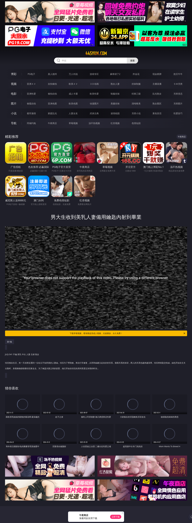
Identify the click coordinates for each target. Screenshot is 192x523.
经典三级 (136, 93)
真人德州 (52, 74)
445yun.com (96, 53)
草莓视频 (73, 123)
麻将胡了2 (115, 74)
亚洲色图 (52, 103)
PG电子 (31, 74)
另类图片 (178, 103)
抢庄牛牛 (178, 74)
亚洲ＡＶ (31, 83)
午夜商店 (52, 123)
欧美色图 (73, 103)
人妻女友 (73, 113)
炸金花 (136, 74)
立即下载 (116, 516)
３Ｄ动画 (94, 83)
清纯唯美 (136, 103)
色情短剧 (136, 123)
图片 (14, 103)
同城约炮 (31, 123)
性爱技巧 (178, 113)
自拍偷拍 (52, 83)
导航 (14, 123)
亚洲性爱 (31, 93)
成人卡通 (73, 93)
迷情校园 (115, 113)
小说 (14, 113)
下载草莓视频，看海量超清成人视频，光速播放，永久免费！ (128, 333)
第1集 (9, 341)
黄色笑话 (157, 113)
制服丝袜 (115, 93)
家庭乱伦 (52, 113)
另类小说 (136, 113)
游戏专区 (94, 74)
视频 (14, 84)
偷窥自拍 (31, 103)
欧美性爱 (94, 93)
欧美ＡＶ (73, 83)
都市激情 (31, 113)
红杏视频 (115, 123)
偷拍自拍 (52, 93)
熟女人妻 (115, 83)
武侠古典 (94, 113)
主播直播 (157, 83)
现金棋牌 (157, 74)
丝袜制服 (136, 83)
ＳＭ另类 (178, 83)
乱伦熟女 (157, 93)
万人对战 (73, 74)
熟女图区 (157, 103)
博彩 (14, 74)
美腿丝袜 (115, 103)
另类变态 (178, 93)
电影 (14, 94)
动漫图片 (94, 103)
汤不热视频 (94, 123)
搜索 (132, 60)
